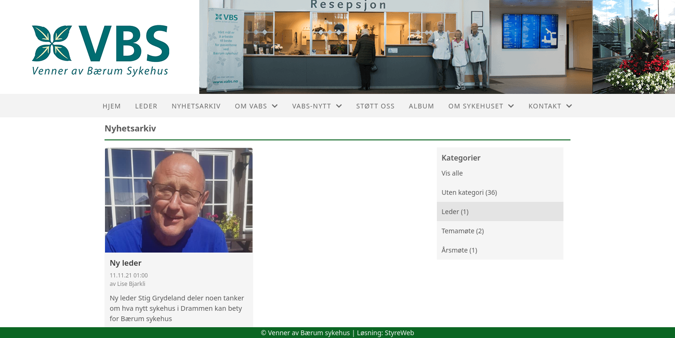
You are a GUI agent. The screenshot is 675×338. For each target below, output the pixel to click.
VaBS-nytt (317, 105)
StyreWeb (399, 332)
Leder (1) (455, 211)
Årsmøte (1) (459, 250)
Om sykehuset (482, 105)
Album (421, 105)
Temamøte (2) (463, 230)
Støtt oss (375, 105)
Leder (146, 105)
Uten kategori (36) (469, 192)
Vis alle (452, 173)
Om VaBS (256, 105)
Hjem (112, 105)
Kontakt (550, 105)
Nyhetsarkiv (196, 105)
